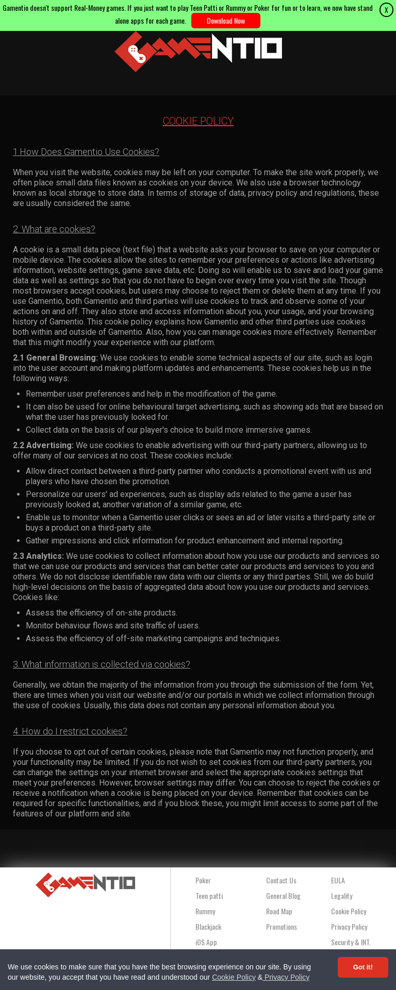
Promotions (281, 926)
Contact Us (281, 880)
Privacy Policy (285, 977)
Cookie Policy (234, 977)
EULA (338, 880)
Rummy (205, 911)
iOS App (206, 941)
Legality (341, 895)
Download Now (226, 20)
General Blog (283, 895)
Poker (203, 880)
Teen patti (209, 895)
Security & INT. (351, 941)
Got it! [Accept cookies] (363, 967)
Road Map (279, 911)
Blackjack (208, 926)
